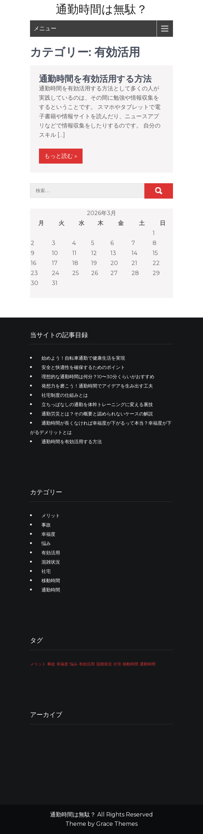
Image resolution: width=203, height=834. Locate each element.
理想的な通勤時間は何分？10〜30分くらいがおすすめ (97, 376)
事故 (46, 525)
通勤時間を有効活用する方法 (95, 79)
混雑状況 (50, 562)
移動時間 (50, 580)
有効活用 (50, 552)
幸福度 (48, 534)
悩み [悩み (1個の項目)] (74, 664)
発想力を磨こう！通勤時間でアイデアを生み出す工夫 (97, 386)
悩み (46, 543)
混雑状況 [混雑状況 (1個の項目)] (104, 664)
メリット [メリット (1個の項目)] (38, 664)
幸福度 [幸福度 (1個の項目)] (62, 664)
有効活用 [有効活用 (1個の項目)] (87, 664)
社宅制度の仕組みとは (64, 395)
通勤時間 (50, 590)
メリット (50, 515)
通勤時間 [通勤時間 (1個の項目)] (147, 664)
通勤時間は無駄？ (102, 9)
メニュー (45, 28)
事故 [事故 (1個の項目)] (51, 664)
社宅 (46, 571)
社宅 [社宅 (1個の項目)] (117, 664)
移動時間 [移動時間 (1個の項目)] (130, 664)
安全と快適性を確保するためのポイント (83, 367)
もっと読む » (60, 156)
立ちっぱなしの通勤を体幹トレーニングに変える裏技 (97, 404)
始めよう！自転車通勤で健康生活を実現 (83, 358)
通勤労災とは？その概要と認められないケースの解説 (97, 413)
